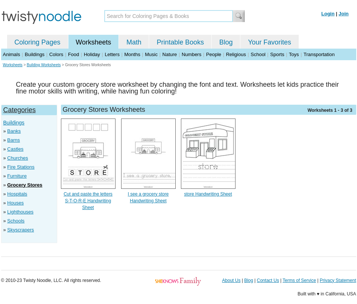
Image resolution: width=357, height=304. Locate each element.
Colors (56, 54)
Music (151, 54)
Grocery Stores (24, 185)
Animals (11, 54)
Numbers (191, 54)
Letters (112, 54)
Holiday (92, 54)
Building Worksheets (44, 65)
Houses (15, 203)
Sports (277, 54)
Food (73, 54)
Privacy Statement (338, 280)
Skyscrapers (20, 230)
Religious (236, 54)
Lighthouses (20, 212)
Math (133, 42)
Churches (17, 158)
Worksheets (93, 42)
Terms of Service (299, 280)
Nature (169, 54)
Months (132, 54)
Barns (13, 140)
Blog (226, 42)
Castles (15, 149)
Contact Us (268, 280)
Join (344, 13)
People (213, 54)
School (258, 54)
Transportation (319, 54)
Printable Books (180, 42)
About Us (231, 280)
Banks (14, 131)
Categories (19, 110)
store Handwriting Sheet (208, 194)
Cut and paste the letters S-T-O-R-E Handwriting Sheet (88, 200)
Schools (15, 221)
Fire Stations (20, 167)
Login (328, 13)
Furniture (17, 176)
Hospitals (17, 194)
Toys (294, 54)
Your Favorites (269, 42)
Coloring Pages (38, 42)
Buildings (34, 54)
